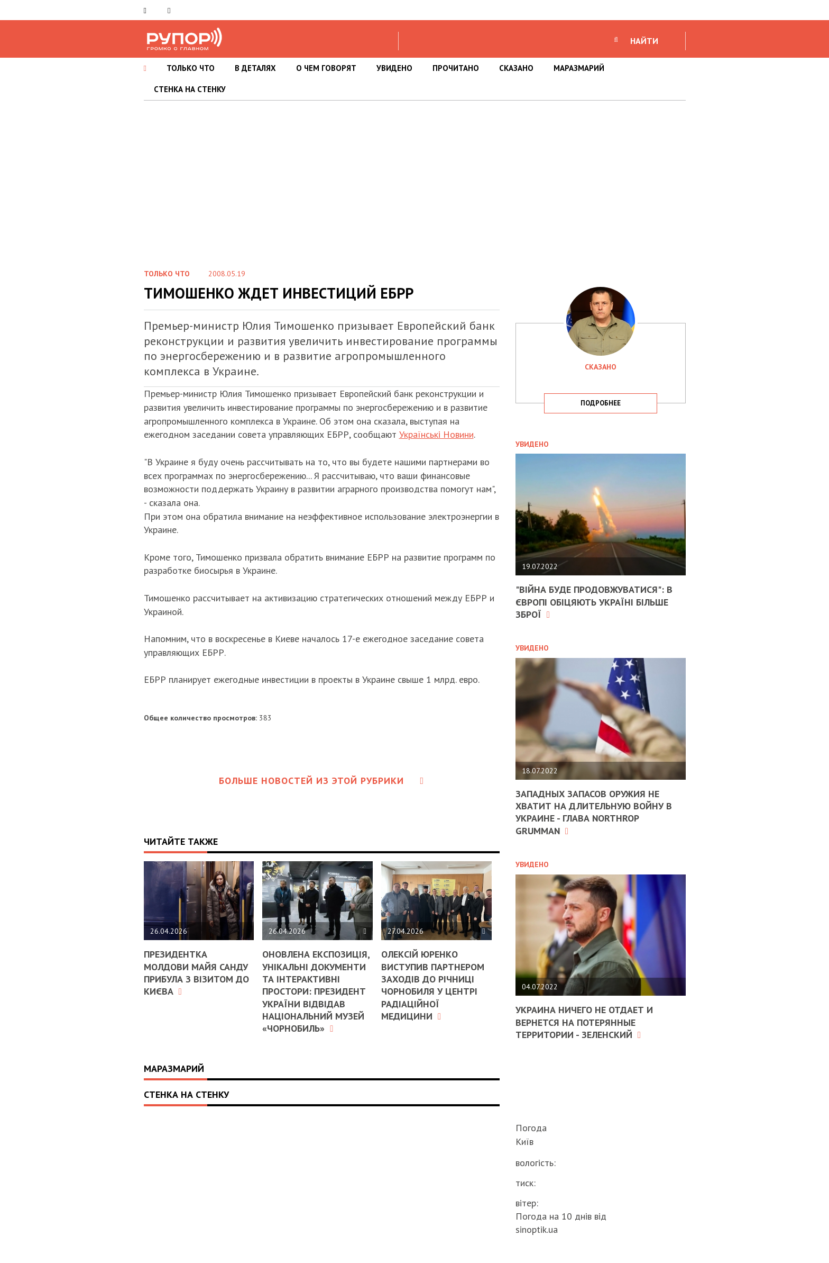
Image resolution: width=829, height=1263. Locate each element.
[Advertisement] (414, 180)
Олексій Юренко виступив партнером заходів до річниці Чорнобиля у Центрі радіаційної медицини (432, 985)
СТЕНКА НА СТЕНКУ (190, 89)
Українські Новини (436, 434)
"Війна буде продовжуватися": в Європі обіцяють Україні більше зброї (594, 601)
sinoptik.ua (536, 1229)
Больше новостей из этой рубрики (321, 780)
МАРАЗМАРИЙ (579, 68)
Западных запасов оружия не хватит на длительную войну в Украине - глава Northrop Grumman (593, 812)
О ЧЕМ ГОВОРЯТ (326, 68)
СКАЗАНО (516, 68)
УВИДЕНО (394, 68)
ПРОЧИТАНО (455, 68)
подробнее (601, 403)
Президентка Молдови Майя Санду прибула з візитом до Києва (196, 972)
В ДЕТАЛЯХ (255, 68)
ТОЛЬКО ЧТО (191, 68)
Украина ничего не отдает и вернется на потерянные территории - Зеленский (584, 1022)
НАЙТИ (644, 40)
